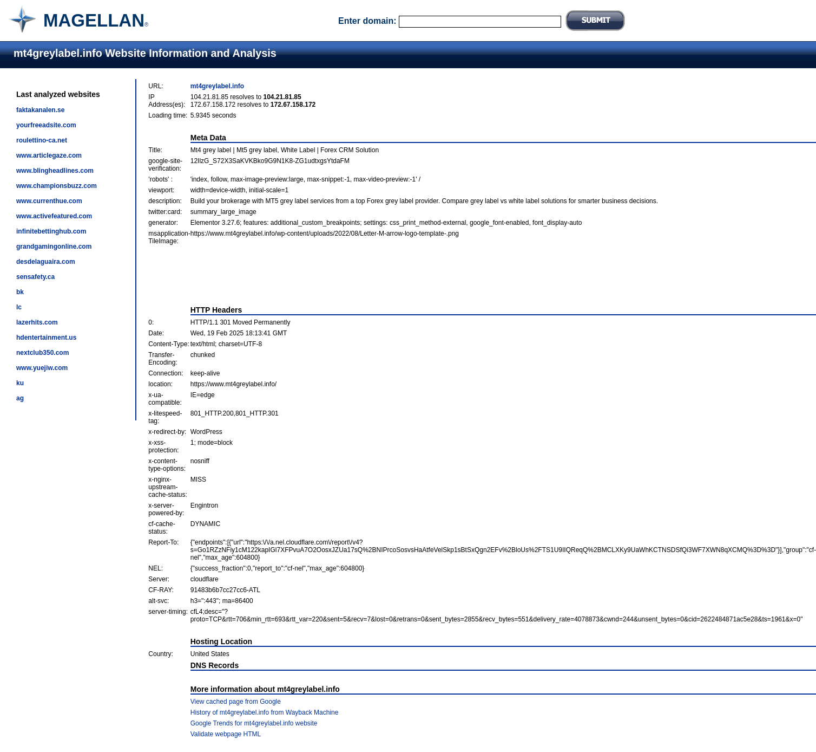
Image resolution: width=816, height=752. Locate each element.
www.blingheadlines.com (55, 170)
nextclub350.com (42, 352)
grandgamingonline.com (53, 246)
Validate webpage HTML (225, 734)
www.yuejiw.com (42, 368)
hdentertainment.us (46, 337)
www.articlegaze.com (49, 155)
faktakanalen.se (40, 110)
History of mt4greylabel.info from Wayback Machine (264, 712)
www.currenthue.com (49, 201)
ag (20, 398)
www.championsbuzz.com (56, 186)
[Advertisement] (482, 275)
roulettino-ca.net (41, 140)
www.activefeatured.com (54, 216)
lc (19, 307)
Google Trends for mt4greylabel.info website (254, 723)
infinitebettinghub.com (51, 231)
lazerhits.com (37, 322)
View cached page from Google (235, 701)
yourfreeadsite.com (46, 125)
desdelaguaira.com (45, 261)
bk (20, 292)
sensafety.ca (35, 277)
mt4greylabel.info (217, 86)
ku (20, 383)
